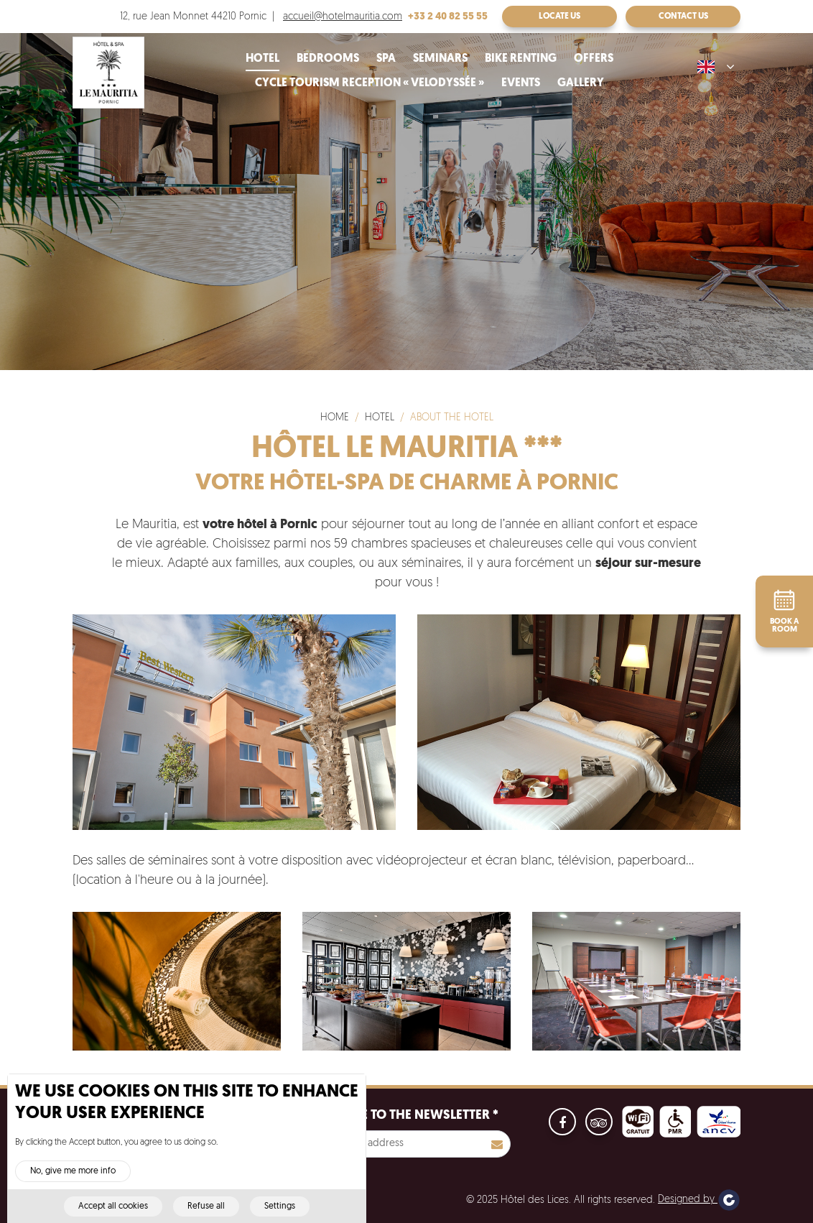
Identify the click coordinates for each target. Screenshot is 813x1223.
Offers (593, 59)
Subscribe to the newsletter (400, 1115)
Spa (386, 59)
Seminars (440, 59)
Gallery (580, 83)
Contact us (683, 16)
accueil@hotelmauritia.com (342, 16)
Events (520, 83)
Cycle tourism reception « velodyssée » (369, 83)
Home (334, 417)
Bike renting (521, 59)
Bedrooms (328, 59)
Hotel (262, 59)
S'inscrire (497, 1144)
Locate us (559, 16)
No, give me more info (73, 1182)
